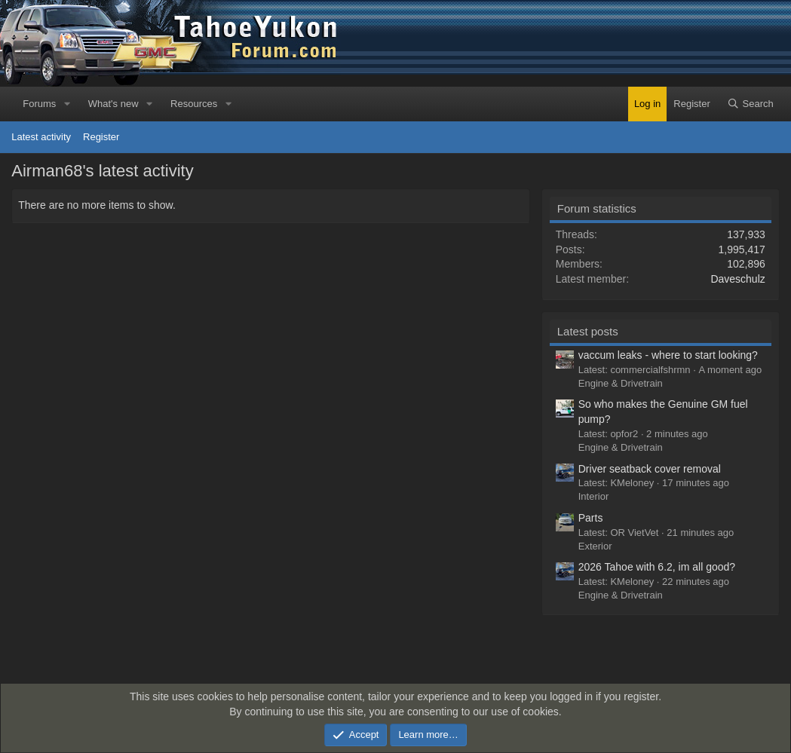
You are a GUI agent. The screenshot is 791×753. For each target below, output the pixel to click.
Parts (590, 518)
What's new (113, 103)
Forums (39, 103)
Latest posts (587, 331)
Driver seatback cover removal (649, 469)
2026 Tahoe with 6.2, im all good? (656, 567)
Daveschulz (737, 279)
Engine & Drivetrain (620, 383)
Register (101, 136)
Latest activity (41, 136)
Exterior (595, 546)
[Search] (750, 104)
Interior (593, 496)
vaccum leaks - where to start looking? (668, 355)
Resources (193, 103)
